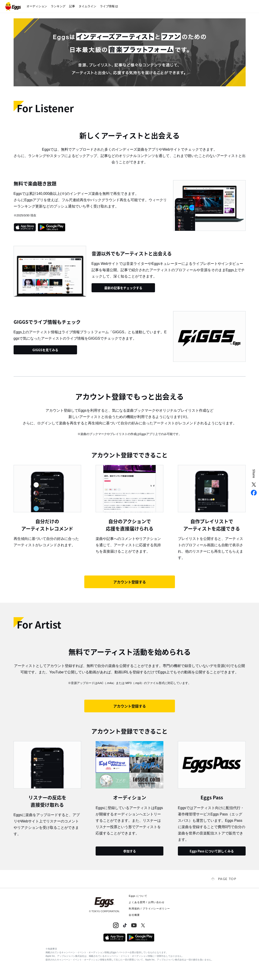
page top (227, 879)
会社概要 (134, 915)
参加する (129, 851)
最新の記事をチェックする (123, 287)
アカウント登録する (129, 582)
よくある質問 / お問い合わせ (147, 902)
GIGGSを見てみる (45, 350)
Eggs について (138, 895)
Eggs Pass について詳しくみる (212, 851)
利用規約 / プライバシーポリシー (149, 908)
